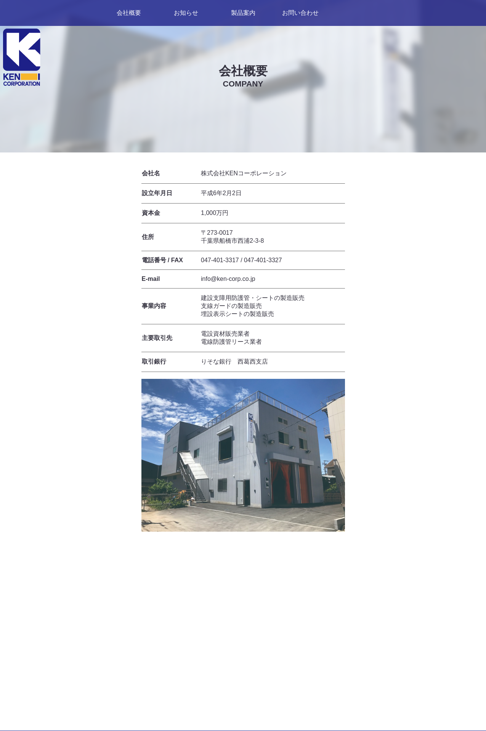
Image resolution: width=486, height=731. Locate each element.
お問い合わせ (300, 13)
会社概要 (129, 13)
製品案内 (243, 13)
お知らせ (186, 13)
